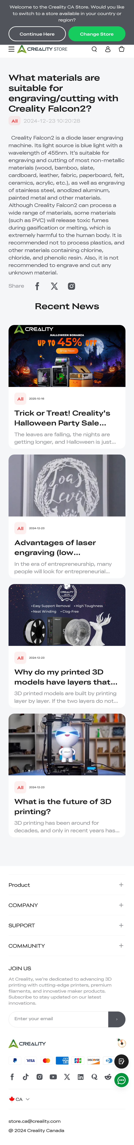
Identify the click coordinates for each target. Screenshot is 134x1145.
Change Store (97, 34)
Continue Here (37, 34)
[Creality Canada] (42, 49)
